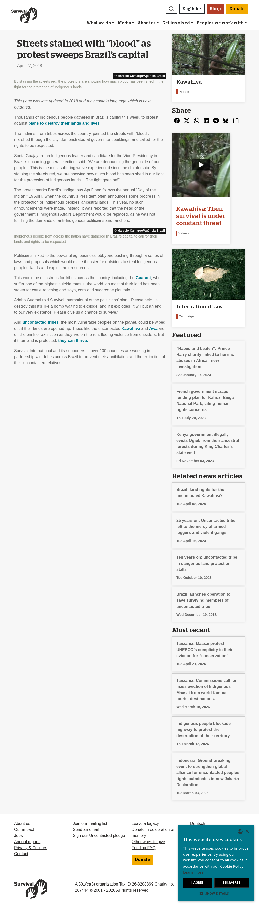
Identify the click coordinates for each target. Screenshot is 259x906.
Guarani (143, 278)
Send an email (86, 828)
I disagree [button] (231, 882)
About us (147, 23)
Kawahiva (130, 328)
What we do (99, 23)
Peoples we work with (220, 23)
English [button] (190, 9)
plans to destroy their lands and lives (64, 123)
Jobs (18, 834)
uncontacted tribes (41, 322)
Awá (153, 328)
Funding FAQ (143, 846)
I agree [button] (197, 882)
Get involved (176, 23)
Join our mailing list (90, 822)
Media (124, 23)
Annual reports (27, 840)
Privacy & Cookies (30, 846)
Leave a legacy (145, 822)
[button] (171, 9)
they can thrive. (73, 340)
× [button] (247, 831)
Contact (21, 852)
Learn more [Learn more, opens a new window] (193, 872)
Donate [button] (237, 9)
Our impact (24, 828)
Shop (215, 9)
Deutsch (197, 822)
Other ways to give (148, 840)
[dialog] (216, 863)
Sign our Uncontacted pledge (99, 834)
